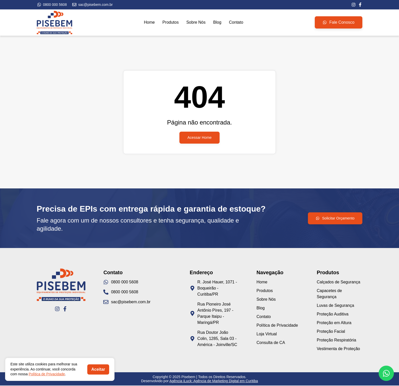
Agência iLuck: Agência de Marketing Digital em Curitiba (213, 381)
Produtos (170, 23)
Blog (217, 23)
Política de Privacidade (47, 374)
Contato (236, 23)
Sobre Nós (196, 23)
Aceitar (98, 369)
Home (149, 23)
